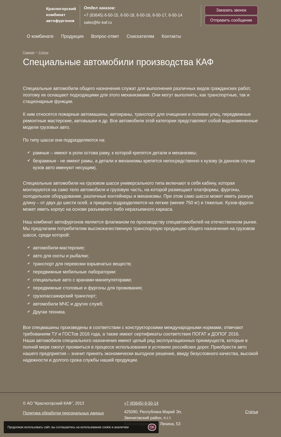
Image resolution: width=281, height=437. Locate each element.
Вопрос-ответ (105, 36)
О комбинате (40, 36)
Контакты (171, 36)
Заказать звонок (231, 10)
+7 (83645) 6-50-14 (141, 403)
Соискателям (140, 36)
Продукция (72, 36)
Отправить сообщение (231, 20)
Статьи (251, 412)
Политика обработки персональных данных (63, 413)
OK (152, 427)
